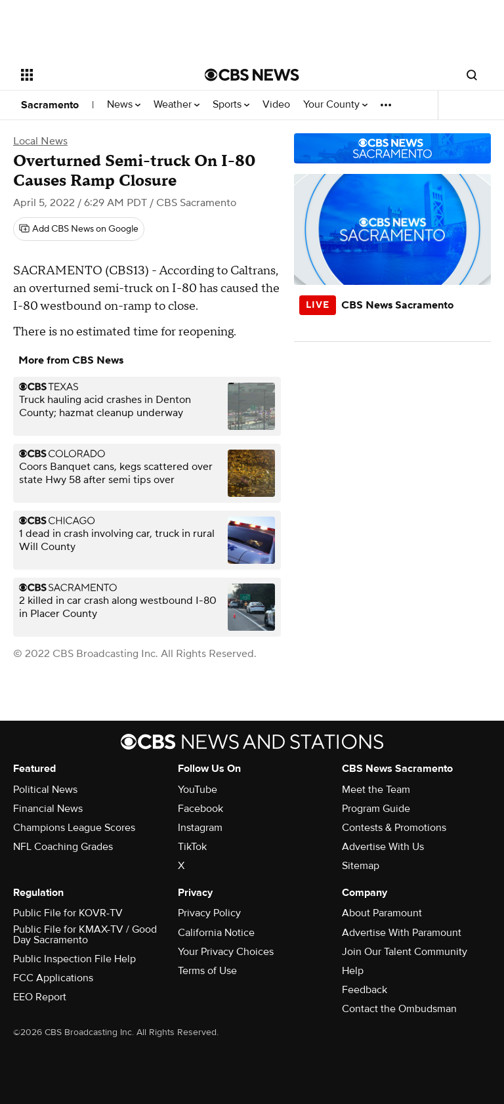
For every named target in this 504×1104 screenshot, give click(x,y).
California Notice (216, 932)
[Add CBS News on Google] (78, 229)
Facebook (200, 808)
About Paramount (382, 913)
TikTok (192, 846)
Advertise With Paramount (401, 932)
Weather (177, 104)
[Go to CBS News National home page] (252, 74)
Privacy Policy (209, 913)
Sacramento (50, 105)
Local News (40, 141)
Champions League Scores (74, 827)
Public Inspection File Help (74, 959)
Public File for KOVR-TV (68, 913)
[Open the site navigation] (98, 75)
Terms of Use (207, 971)
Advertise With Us (383, 846)
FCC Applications (53, 978)
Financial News (48, 808)
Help (353, 971)
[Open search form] (472, 75)
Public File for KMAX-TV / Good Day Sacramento (85, 934)
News (123, 104)
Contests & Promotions (394, 827)
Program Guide (376, 808)
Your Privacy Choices (226, 951)
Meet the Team (376, 789)
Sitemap (360, 865)
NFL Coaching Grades (63, 846)
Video (276, 104)
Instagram (200, 827)
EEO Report (39, 997)
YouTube (197, 789)
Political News (45, 789)
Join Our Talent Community (404, 951)
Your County (335, 104)
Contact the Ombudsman (399, 1009)
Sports (231, 104)
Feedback (364, 990)
